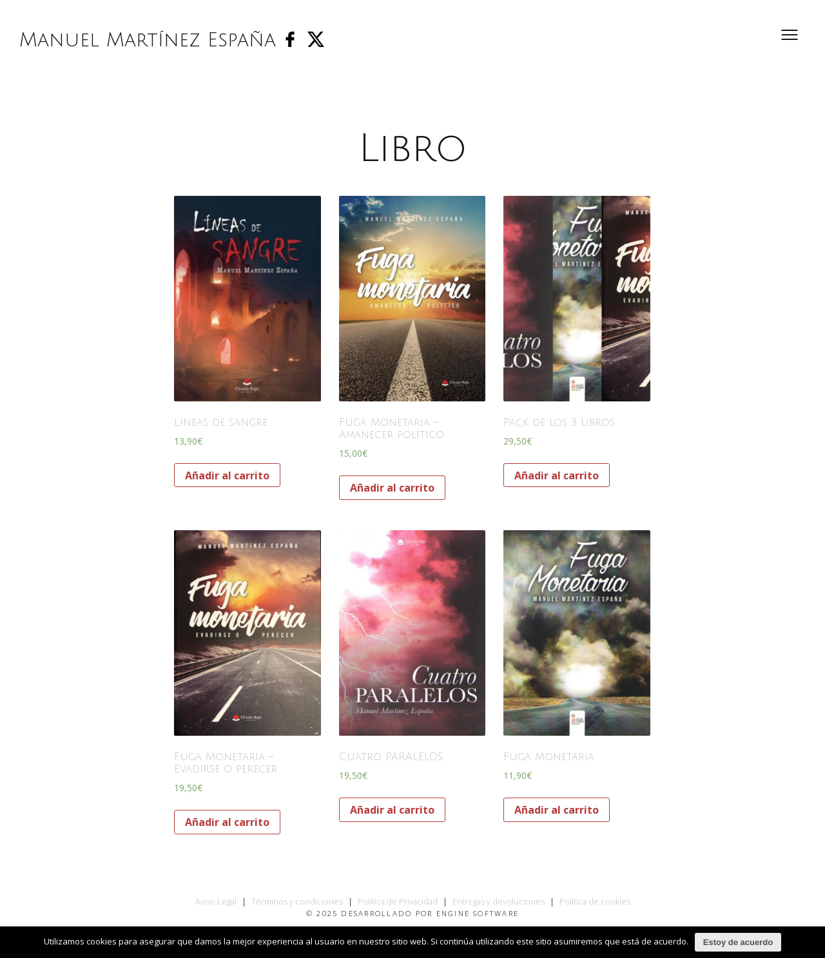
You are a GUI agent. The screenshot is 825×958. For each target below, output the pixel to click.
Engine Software (477, 913)
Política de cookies (594, 901)
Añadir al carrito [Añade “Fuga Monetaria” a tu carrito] (556, 810)
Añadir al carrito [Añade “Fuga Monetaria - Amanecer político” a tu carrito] (392, 488)
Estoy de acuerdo (738, 942)
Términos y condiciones (297, 901)
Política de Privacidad (398, 901)
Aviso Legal (216, 901)
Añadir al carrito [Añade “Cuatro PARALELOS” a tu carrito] (392, 810)
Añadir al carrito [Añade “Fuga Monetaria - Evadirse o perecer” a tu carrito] (227, 822)
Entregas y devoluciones (498, 901)
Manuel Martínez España (147, 40)
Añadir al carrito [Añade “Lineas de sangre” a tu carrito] (227, 475)
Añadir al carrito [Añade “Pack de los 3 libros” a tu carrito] (556, 475)
